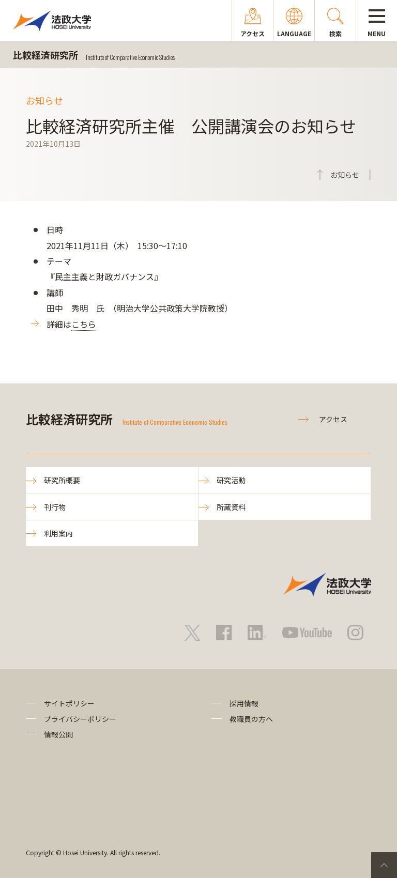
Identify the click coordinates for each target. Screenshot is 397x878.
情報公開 (58, 734)
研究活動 (231, 480)
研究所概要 (62, 480)
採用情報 (244, 703)
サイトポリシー (69, 703)
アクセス (333, 419)
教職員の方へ (251, 719)
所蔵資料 (231, 507)
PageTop (384, 865)
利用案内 (58, 533)
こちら (83, 324)
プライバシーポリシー (80, 719)
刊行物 (55, 507)
